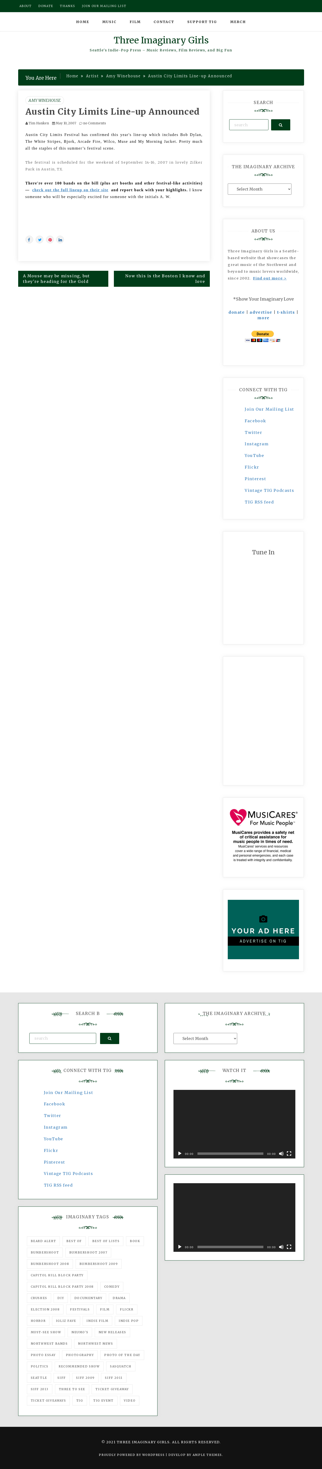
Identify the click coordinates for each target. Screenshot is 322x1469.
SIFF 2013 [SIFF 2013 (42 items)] (39, 1389)
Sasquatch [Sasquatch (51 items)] (120, 1366)
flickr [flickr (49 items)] (127, 1309)
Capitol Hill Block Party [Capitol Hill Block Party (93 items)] (57, 1275)
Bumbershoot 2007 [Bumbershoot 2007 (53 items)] (88, 1252)
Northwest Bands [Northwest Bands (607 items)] (49, 1343)
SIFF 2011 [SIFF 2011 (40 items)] (113, 1378)
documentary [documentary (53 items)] (88, 1298)
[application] (234, 1124)
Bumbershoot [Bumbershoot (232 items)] (45, 1252)
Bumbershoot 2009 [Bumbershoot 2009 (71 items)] (98, 1264)
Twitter (253, 432)
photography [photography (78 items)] (80, 1355)
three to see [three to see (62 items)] (72, 1389)
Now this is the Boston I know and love (165, 278)
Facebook (255, 420)
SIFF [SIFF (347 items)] (61, 1378)
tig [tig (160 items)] (79, 1400)
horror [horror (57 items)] (38, 1321)
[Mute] (281, 1153)
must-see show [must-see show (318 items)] (46, 1332)
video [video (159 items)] (129, 1400)
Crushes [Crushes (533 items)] (39, 1298)
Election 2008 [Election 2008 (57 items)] (45, 1309)
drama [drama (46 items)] (119, 1298)
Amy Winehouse (45, 100)
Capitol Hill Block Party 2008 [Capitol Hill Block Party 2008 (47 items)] (62, 1286)
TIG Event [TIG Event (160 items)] (103, 1400)
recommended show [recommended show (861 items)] (79, 1366)
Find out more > (270, 278)
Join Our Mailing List (269, 409)
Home (82, 22)
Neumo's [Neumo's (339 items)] (79, 1332)
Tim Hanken (39, 123)
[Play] (179, 1153)
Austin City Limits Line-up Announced (112, 111)
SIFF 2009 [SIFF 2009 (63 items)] (85, 1378)
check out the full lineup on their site (70, 190)
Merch (238, 22)
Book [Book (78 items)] (135, 1241)
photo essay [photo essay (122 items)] (43, 1355)
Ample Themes (207, 1455)
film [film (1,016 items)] (105, 1309)
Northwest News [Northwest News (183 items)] (95, 1343)
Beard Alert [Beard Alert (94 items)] (43, 1241)
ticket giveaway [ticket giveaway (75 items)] (112, 1389)
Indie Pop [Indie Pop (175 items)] (129, 1321)
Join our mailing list (104, 6)
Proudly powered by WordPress (132, 1455)
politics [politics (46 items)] (39, 1366)
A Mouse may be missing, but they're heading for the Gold (56, 278)
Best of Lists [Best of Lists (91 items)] (106, 1241)
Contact (164, 22)
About (25, 6)
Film (135, 22)
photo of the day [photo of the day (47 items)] (122, 1355)
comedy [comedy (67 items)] (112, 1286)
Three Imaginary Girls (161, 40)
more (263, 317)
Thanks (67, 6)
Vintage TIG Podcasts (269, 490)
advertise (261, 312)
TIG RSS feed (259, 502)
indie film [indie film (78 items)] (97, 1321)
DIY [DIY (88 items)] (60, 1298)
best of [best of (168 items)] (74, 1241)
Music (109, 22)
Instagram (256, 443)
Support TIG (202, 22)
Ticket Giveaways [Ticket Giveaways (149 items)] (48, 1400)
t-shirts (286, 312)
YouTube (254, 455)
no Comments (92, 123)
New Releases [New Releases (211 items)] (112, 1332)
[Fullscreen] (289, 1153)
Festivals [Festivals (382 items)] (80, 1309)
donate (236, 312)
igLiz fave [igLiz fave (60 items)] (66, 1321)
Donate (45, 6)
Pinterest (255, 478)
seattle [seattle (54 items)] (39, 1378)
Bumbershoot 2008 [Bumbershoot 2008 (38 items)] (50, 1264)
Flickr (252, 467)
